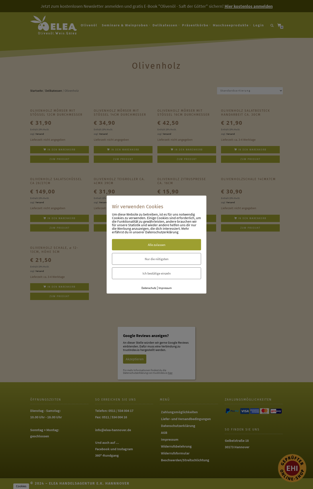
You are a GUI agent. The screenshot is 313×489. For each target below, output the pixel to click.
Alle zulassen (156, 245)
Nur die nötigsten (156, 259)
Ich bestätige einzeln (157, 273)
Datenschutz (148, 288)
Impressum (165, 288)
